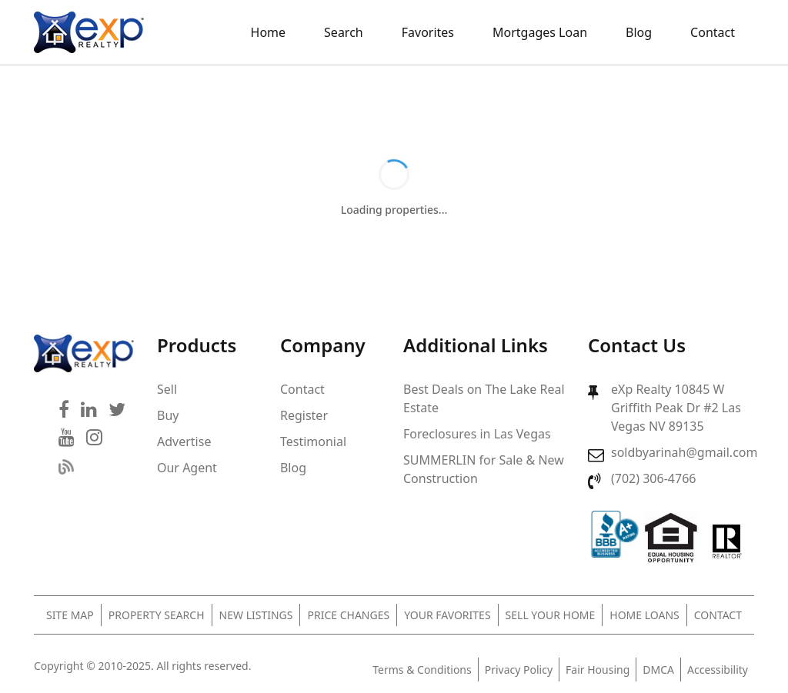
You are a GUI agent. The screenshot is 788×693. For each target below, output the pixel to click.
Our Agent (187, 467)
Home (268, 32)
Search (343, 32)
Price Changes (348, 615)
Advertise (184, 441)
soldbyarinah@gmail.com (684, 452)
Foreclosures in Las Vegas (477, 433)
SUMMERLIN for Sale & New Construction (483, 469)
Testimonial (313, 441)
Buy (168, 415)
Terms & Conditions (422, 669)
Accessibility (717, 669)
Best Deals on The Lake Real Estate (484, 398)
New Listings (256, 615)
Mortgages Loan (539, 32)
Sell (167, 389)
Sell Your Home (551, 615)
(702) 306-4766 (653, 478)
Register (304, 415)
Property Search (157, 615)
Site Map (70, 615)
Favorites (428, 32)
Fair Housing (597, 669)
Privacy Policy (519, 669)
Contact (712, 32)
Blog (639, 32)
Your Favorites (447, 615)
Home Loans (644, 615)
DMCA (658, 669)
